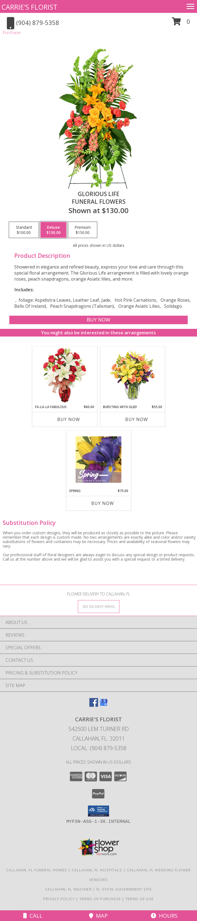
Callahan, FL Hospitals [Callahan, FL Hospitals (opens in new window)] (97, 870)
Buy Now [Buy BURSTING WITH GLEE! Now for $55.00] (136, 419)
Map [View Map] (98, 915)
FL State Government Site (124, 889)
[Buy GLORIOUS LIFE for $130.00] (98, 320)
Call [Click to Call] (32, 915)
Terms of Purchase (100, 898)
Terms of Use (139, 898)
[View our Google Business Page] (103, 705)
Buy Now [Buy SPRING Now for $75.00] (102, 503)
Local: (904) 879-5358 (98, 748)
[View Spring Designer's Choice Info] (98, 459)
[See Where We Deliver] (98, 606)
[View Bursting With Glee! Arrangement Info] (132, 375)
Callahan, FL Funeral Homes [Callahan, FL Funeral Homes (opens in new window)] (36, 870)
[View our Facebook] (93, 705)
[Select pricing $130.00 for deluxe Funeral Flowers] (53, 230)
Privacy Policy (59, 898)
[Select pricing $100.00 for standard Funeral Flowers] (24, 230)
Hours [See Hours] (164, 915)
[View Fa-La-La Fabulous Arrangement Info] (64, 375)
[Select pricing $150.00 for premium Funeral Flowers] (82, 230)
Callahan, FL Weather (68, 889)
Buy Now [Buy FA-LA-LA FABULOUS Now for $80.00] (68, 419)
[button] (181, 23)
